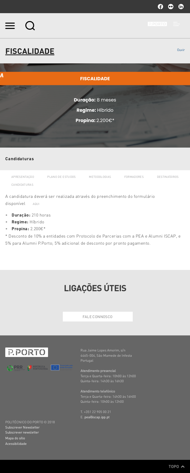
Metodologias (100, 177)
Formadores (134, 177)
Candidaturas (22, 185)
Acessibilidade (16, 443)
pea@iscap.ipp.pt (97, 417)
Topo (177, 466)
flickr (170, 6)
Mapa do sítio (15, 438)
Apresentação (22, 177)
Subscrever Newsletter (22, 427)
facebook (160, 6)
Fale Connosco (97, 316)
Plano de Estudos (61, 177)
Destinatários (168, 177)
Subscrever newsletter (22, 432)
